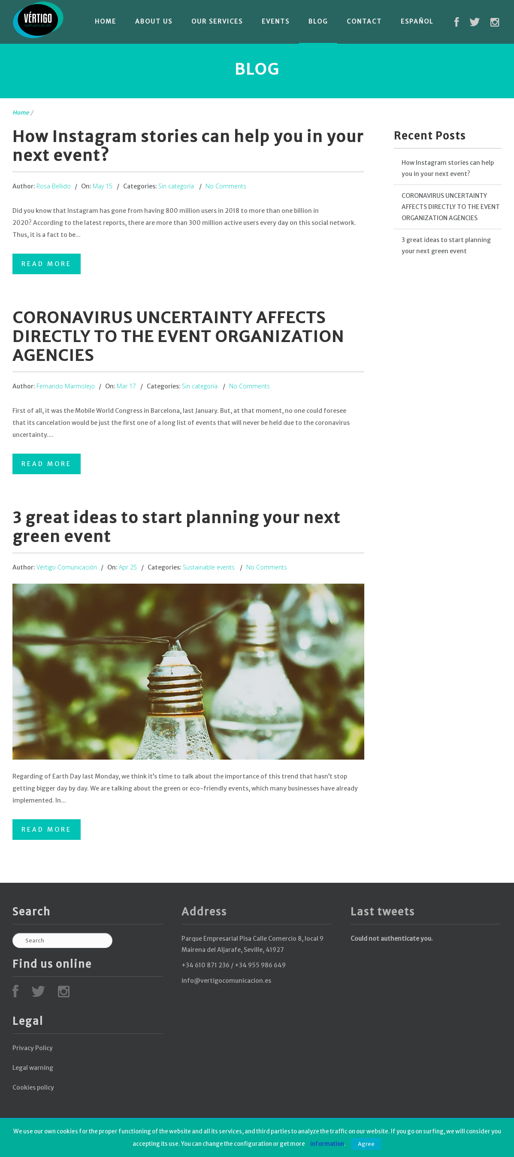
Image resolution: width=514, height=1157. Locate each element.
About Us (153, 21)
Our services (217, 21)
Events (276, 21)
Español (417, 21)
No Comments (226, 186)
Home (105, 21)
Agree (366, 1144)
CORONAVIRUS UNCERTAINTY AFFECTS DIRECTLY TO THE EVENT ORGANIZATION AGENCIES (178, 336)
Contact (364, 21)
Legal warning (32, 1068)
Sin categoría (176, 186)
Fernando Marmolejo (65, 386)
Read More (46, 264)
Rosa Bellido (53, 186)
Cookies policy (33, 1087)
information (327, 1144)
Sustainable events (209, 567)
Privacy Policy (32, 1048)
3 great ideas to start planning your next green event (176, 527)
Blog (318, 21)
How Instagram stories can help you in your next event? (188, 146)
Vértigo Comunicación (66, 567)
